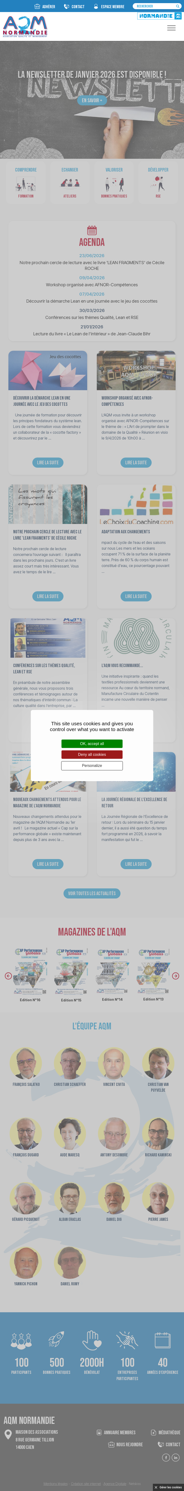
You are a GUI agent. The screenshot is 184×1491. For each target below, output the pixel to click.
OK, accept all (92, 744)
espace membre (112, 6)
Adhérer (48, 6)
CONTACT (78, 6)
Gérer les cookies (171, 1487)
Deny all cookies (92, 754)
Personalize (92, 766)
